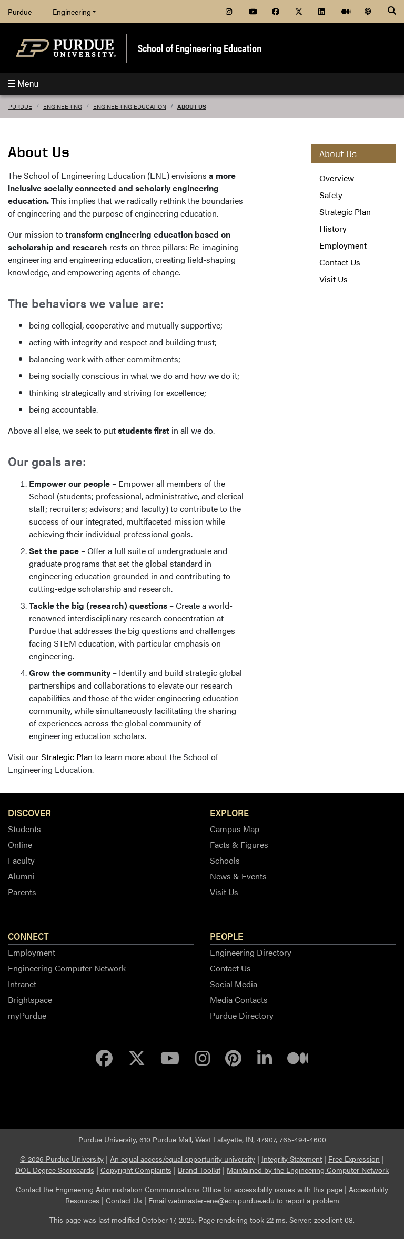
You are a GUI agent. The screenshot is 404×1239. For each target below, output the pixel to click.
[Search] (392, 11)
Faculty (21, 860)
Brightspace (30, 1000)
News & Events (238, 876)
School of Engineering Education (199, 47)
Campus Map (234, 829)
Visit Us (333, 279)
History (333, 228)
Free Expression (354, 1158)
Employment (343, 245)
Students (24, 829)
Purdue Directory (242, 1015)
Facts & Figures (239, 844)
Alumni (21, 876)
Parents (22, 892)
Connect (28, 936)
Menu (23, 83)
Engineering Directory (250, 952)
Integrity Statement (291, 1158)
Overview (336, 178)
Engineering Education (129, 106)
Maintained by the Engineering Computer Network (308, 1169)
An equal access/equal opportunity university (182, 1158)
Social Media (233, 984)
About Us (191, 106)
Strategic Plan (67, 757)
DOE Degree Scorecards (54, 1169)
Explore (229, 812)
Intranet (22, 984)
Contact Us (339, 262)
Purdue (20, 11)
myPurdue (27, 1015)
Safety (330, 195)
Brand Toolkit (199, 1169)
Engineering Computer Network (67, 968)
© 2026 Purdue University (62, 1158)
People (226, 936)
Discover (29, 812)
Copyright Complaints (135, 1169)
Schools (225, 860)
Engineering (74, 11)
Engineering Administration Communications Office (138, 1189)
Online (20, 844)
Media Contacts (239, 1000)
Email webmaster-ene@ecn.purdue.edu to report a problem (243, 1200)
